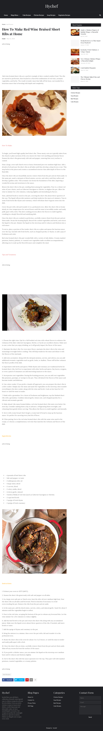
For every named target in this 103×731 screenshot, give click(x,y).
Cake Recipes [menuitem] (27, 15)
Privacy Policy (32, 703)
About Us (30, 697)
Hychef (51, 6)
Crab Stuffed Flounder (88, 68)
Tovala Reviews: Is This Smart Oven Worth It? (90, 42)
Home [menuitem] (6, 15)
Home (3, 24)
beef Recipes (9, 24)
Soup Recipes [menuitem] (51, 15)
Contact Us (31, 700)
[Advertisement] (34, 59)
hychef (55, 728)
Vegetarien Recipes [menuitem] (64, 15)
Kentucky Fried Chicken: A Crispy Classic (90, 51)
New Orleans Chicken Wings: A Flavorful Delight (90, 60)
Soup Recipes (74, 96)
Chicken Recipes (75, 93)
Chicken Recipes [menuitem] (39, 15)
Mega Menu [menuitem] (14, 15)
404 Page (30, 706)
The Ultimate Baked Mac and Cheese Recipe (90, 78)
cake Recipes (74, 102)
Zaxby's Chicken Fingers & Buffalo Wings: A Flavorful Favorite (90, 32)
